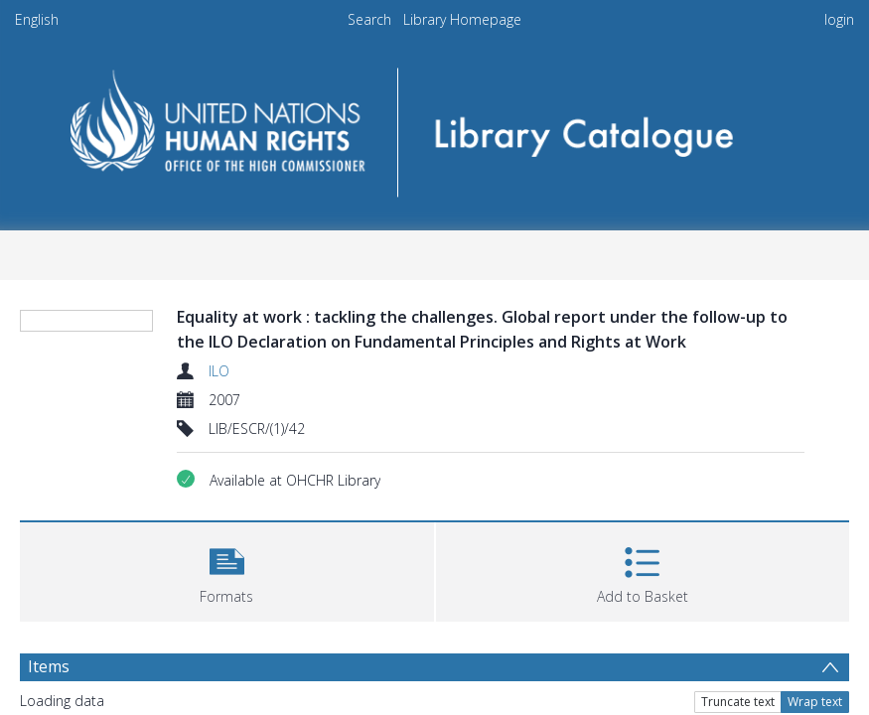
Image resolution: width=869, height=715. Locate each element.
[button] (227, 569)
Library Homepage (462, 19)
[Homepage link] (434, 125)
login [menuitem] (839, 19)
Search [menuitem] (369, 19)
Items (49, 666)
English (37, 19)
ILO (219, 370)
